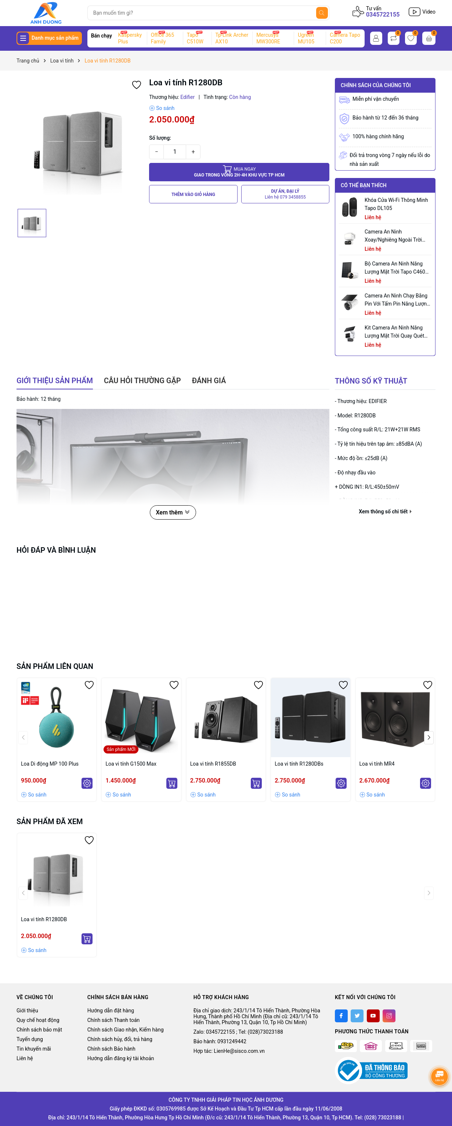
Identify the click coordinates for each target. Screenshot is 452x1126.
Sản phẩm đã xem (50, 821)
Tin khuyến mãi (34, 1049)
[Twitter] (357, 1015)
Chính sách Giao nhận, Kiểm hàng (125, 1030)
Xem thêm (173, 512)
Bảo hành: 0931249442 (220, 1041)
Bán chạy (101, 36)
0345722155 (382, 14)
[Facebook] (341, 1015)
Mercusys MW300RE (268, 38)
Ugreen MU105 (306, 38)
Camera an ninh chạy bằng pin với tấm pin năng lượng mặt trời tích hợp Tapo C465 (398, 300)
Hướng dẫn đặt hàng (110, 1010)
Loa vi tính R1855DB (213, 764)
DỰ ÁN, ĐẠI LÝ (285, 194)
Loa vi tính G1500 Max (130, 764)
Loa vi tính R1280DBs (299, 764)
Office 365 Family (162, 38)
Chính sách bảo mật (39, 1030)
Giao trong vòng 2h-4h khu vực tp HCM (239, 172)
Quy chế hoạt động (38, 1020)
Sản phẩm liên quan (55, 666)
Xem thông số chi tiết (385, 511)
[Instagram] (389, 1015)
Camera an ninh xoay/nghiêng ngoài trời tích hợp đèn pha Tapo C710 (393, 236)
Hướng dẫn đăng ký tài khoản (120, 1058)
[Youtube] (373, 1015)
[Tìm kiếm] (322, 13)
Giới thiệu (27, 1010)
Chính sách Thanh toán (113, 1020)
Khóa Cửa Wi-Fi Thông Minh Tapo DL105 (396, 204)
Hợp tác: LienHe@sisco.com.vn (229, 1051)
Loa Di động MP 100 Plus (50, 764)
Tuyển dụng (30, 1039)
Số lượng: (160, 138)
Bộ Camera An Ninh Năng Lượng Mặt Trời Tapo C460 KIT (395, 268)
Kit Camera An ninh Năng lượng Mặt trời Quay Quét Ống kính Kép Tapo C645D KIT (394, 332)
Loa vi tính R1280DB (44, 919)
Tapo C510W (195, 38)
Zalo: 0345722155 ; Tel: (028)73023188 (238, 1032)
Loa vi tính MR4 (377, 764)
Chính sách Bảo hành (111, 1049)
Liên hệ (25, 1058)
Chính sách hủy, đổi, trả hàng (119, 1039)
